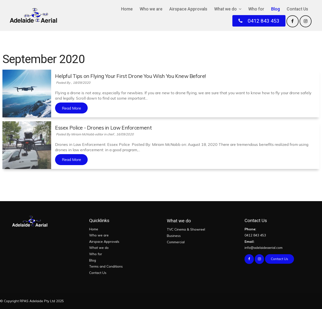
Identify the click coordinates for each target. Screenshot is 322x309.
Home (127, 9)
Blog (275, 9)
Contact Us (297, 9)
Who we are (151, 9)
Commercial (176, 242)
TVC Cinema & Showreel (186, 229)
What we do (225, 9)
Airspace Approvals (188, 9)
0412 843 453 (277, 231)
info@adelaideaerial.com (277, 244)
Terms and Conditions (106, 266)
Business (174, 236)
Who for (256, 9)
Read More (71, 108)
